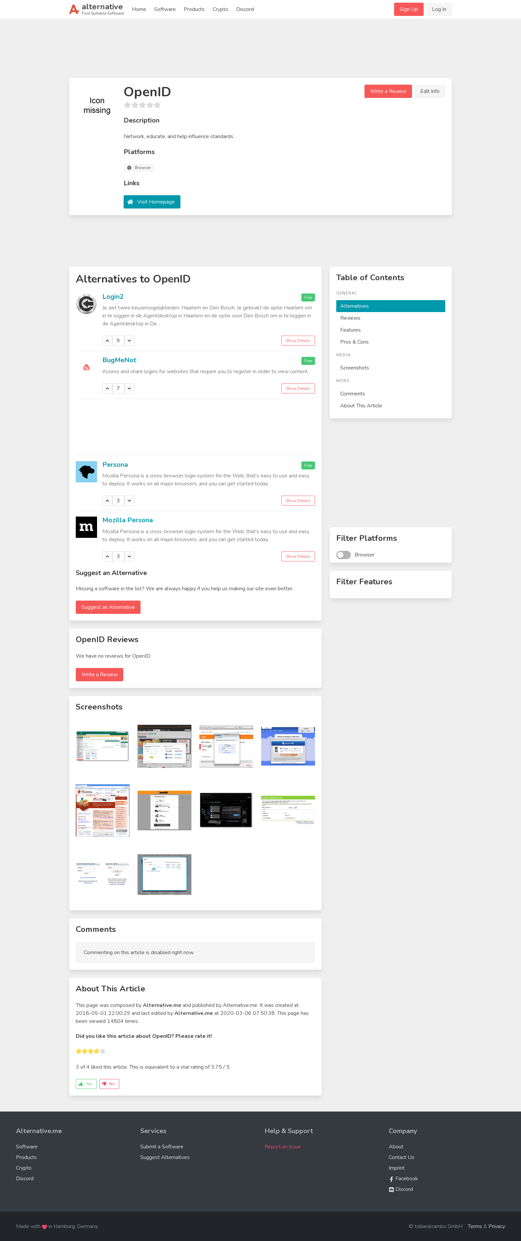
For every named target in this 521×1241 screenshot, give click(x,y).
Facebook (403, 1178)
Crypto (220, 9)
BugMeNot (119, 360)
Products (194, 9)
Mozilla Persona (127, 520)
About (396, 1146)
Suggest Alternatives (165, 1157)
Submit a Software (161, 1146)
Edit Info (430, 91)
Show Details (298, 340)
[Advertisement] (260, 51)
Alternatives (354, 306)
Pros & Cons (354, 342)
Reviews (350, 318)
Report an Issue (282, 1146)
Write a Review (388, 91)
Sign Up (409, 9)
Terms (475, 1226)
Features (350, 330)
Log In (439, 9)
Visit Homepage (156, 202)
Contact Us (401, 1157)
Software (165, 9)
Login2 (113, 296)
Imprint (397, 1168)
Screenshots (354, 368)
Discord (245, 9)
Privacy (496, 1226)
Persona (115, 464)
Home (139, 9)
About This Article (361, 405)
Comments (352, 393)
